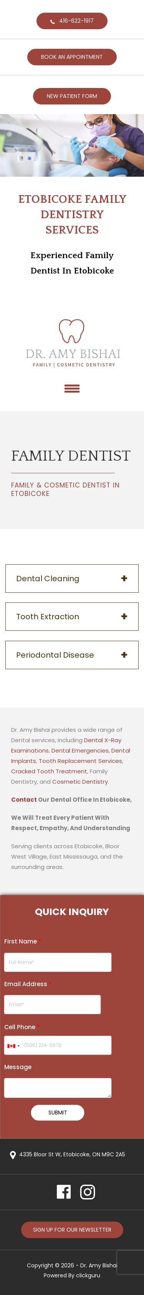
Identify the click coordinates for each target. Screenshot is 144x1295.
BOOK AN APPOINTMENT (72, 57)
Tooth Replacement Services (80, 761)
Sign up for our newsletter (72, 1230)
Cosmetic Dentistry (80, 782)
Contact (24, 800)
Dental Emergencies (80, 750)
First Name (22, 941)
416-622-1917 (76, 21)
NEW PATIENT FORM (72, 96)
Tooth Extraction (47, 616)
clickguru (88, 1275)
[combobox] (13, 1046)
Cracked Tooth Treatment (49, 771)
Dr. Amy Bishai (99, 1265)
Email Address (28, 984)
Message (17, 1067)
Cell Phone (22, 1027)
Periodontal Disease (55, 655)
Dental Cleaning (47, 578)
